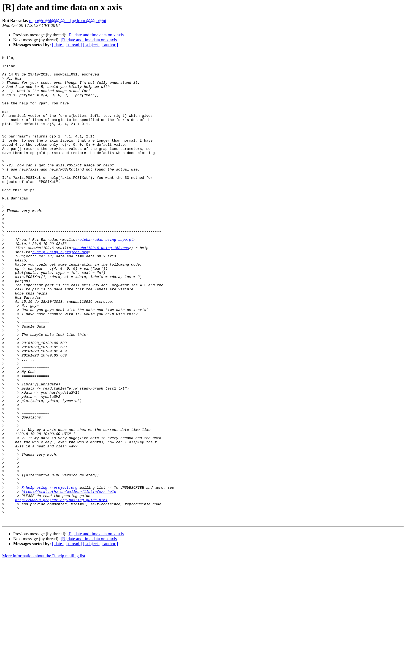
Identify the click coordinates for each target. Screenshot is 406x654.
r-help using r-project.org (60, 291)
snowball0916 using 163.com (101, 286)
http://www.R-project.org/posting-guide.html (61, 589)
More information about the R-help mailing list (43, 649)
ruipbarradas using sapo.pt (105, 276)
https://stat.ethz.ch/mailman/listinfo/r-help (68, 579)
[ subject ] (92, 44)
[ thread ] (74, 44)
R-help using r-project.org (49, 574)
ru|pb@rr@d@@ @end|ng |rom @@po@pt (67, 20)
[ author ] (110, 44)
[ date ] (58, 44)
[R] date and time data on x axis (95, 35)
